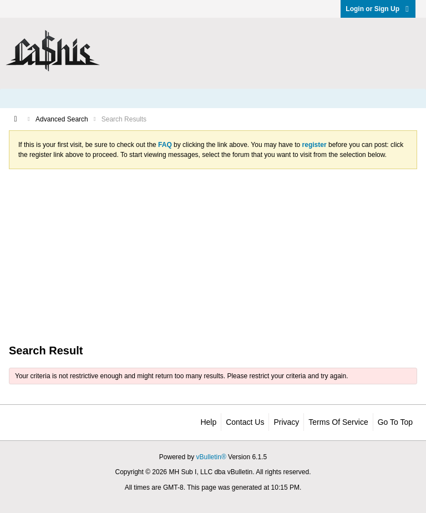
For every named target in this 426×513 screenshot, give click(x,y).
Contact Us (245, 422)
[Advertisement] (213, 255)
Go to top (395, 422)
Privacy (286, 422)
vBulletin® (211, 457)
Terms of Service (338, 422)
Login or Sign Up (378, 9)
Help (208, 422)
